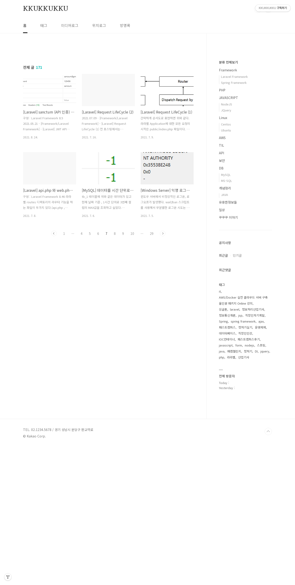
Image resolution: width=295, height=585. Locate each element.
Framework (228, 208)
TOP (268, 569)
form (238, 483)
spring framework (243, 459)
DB (221, 306)
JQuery (226, 248)
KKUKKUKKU (45, 9)
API (221, 291)
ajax (261, 459)
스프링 (261, 483)
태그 (43, 25)
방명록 (125, 25)
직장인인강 (245, 471)
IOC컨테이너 (227, 477)
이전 (54, 298)
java (221, 489)
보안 (222, 298)
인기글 (237, 393)
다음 (162, 298)
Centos (226, 262)
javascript (226, 483)
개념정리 (225, 326)
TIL (221, 283)
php (221, 495)
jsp (240, 453)
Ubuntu (226, 268)
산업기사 (243, 495)
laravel (234, 447)
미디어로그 (69, 25)
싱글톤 (223, 447)
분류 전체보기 (228, 200)
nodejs (249, 483)
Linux (223, 255)
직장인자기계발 (255, 453)
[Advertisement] (108, 89)
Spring (223, 459)
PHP (222, 228)
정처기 (248, 489)
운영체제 (260, 465)
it (220, 429)
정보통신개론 (227, 453)
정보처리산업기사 (253, 447)
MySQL (226, 313)
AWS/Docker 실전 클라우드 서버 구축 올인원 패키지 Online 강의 (243, 438)
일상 (222, 348)
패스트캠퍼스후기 (249, 477)
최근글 (223, 393)
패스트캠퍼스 (227, 465)
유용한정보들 (228, 340)
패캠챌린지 (234, 489)
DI (256, 489)
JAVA (224, 333)
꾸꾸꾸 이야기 (228, 355)
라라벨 (231, 495)
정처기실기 (245, 465)
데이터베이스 (227, 471)
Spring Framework (234, 220)
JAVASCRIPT (228, 235)
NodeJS (226, 242)
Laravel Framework (234, 214)
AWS (222, 276)
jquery (264, 489)
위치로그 (99, 25)
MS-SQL (226, 319)
